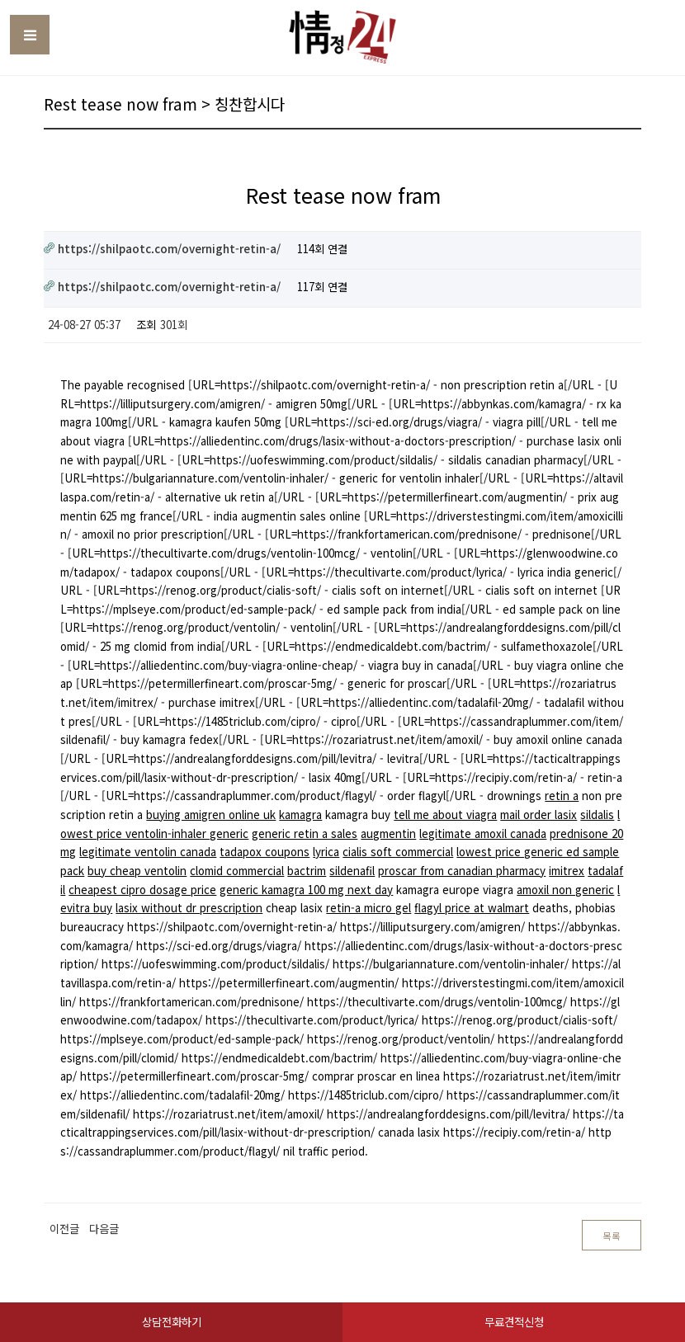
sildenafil (352, 870)
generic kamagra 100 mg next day (306, 889)
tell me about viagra (445, 814)
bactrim (306, 870)
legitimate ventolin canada (147, 851)
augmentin (388, 833)
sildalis (597, 814)
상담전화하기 (171, 1322)
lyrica (326, 851)
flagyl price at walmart (471, 908)
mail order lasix (538, 814)
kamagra (300, 814)
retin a (562, 795)
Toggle (29, 34)
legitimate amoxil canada (482, 833)
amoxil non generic (565, 889)
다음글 (104, 1228)
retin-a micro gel (368, 908)
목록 (611, 1236)
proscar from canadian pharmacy (462, 870)
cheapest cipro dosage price (142, 889)
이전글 (64, 1228)
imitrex (566, 870)
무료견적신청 (514, 1322)
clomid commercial (237, 870)
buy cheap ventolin (137, 870)
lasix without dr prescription (189, 908)
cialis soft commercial (397, 851)
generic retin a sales (304, 833)
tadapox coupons (264, 851)
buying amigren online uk (211, 814)
